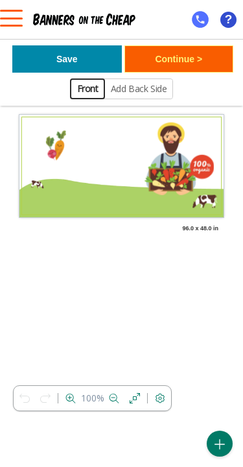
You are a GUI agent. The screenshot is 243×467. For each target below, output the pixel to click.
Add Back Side (139, 88)
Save (67, 59)
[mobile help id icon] (200, 19)
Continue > (178, 59)
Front (87, 88)
